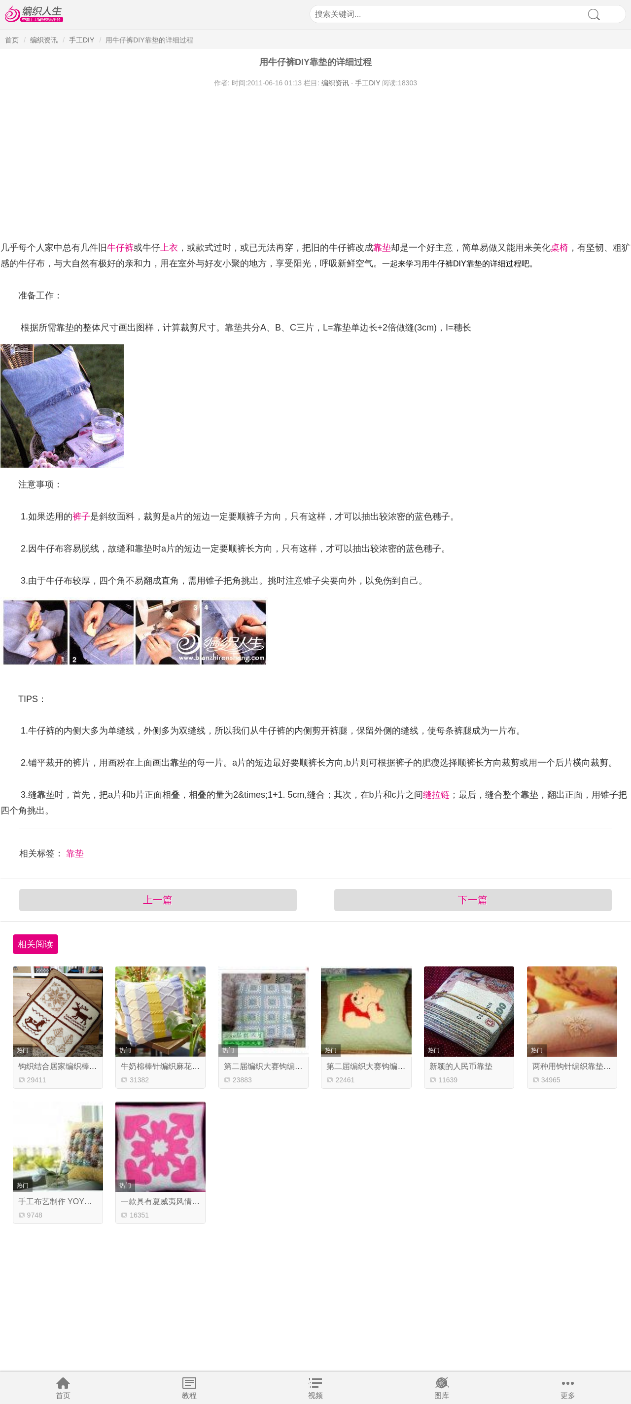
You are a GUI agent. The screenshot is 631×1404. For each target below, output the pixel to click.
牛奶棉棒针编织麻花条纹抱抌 (172, 1066)
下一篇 (473, 899)
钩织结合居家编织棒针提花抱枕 (73, 1066)
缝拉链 (436, 795)
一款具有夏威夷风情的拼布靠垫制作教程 (192, 1201)
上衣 (169, 248)
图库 (441, 1395)
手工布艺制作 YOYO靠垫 (62, 1201)
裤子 (81, 516)
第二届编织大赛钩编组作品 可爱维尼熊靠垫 (402, 1066)
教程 (189, 1395)
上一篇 (158, 899)
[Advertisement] (296, 162)
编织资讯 (44, 40)
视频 (315, 1395)
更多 (568, 1395)
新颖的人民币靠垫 (460, 1066)
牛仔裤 (120, 248)
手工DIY (81, 40)
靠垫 (382, 248)
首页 (63, 1395)
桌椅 (559, 248)
